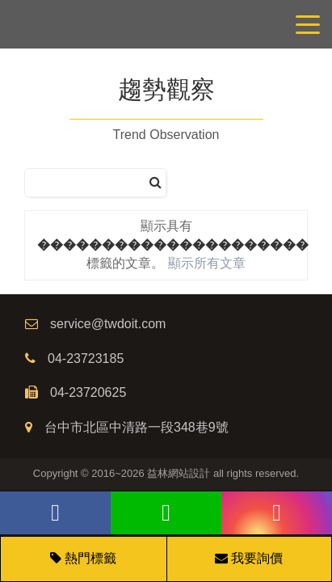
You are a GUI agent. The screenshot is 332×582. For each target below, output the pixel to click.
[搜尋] (155, 183)
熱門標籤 (90, 558)
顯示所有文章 (207, 263)
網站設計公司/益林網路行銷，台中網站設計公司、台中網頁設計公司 (166, 24)
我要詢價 (249, 558)
